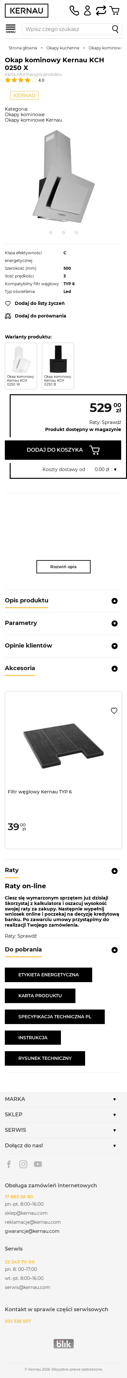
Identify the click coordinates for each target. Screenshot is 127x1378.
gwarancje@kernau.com (32, 1231)
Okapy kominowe (24, 114)
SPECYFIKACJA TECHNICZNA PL (54, 1017)
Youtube (38, 1164)
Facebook (9, 1164)
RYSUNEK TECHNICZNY (45, 1058)
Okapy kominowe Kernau (33, 120)
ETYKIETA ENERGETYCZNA (48, 975)
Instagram (23, 1164)
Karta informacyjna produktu (33, 74)
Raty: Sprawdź (105, 422)
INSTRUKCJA (32, 1038)
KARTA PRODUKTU (40, 996)
